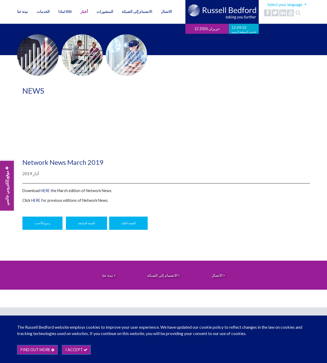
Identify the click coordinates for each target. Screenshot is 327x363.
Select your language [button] (285, 4)
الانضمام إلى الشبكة (137, 11)
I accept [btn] (76, 349)
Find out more (37, 349)
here (45, 190)
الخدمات (43, 11)
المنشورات (105, 11)
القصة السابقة (86, 223)
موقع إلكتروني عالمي (6, 186)
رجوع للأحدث (42, 223)
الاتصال (166, 11)
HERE (35, 200)
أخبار (84, 11)
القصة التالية (128, 223)
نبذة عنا (22, 11)
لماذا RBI (65, 11)
